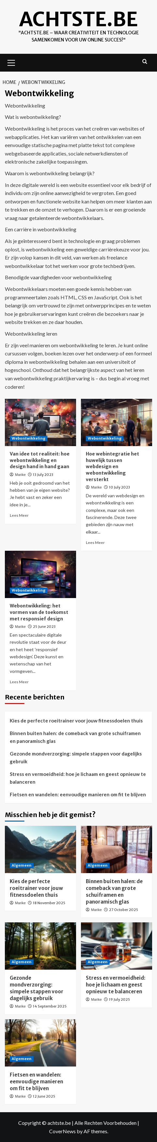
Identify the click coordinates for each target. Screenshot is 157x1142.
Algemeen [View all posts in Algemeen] (22, 865)
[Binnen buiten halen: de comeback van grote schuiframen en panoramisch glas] (116, 849)
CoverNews (62, 1131)
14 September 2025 (50, 1006)
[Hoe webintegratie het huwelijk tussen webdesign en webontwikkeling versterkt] (116, 422)
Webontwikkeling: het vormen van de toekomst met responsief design (39, 612)
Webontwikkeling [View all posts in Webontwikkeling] (29, 438)
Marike (20, 475)
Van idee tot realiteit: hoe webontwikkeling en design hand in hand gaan (40, 460)
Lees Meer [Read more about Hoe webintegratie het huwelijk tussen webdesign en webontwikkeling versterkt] (95, 542)
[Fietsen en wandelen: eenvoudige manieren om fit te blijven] (40, 1043)
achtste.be (78, 19)
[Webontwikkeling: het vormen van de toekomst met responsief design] (40, 574)
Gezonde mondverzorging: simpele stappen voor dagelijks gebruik (76, 757)
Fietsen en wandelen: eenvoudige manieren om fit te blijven (78, 794)
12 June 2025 (44, 1096)
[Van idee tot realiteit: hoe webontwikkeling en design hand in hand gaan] (40, 422)
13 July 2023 (43, 474)
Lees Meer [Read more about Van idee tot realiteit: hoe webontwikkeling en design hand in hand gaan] (19, 515)
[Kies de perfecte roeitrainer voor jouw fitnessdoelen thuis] (40, 849)
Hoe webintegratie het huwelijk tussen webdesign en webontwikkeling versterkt (112, 466)
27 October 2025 (123, 909)
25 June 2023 (44, 626)
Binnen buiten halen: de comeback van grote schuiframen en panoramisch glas (75, 737)
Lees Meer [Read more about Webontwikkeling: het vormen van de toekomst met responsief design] (19, 681)
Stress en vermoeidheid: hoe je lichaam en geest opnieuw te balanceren (78, 778)
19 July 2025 (119, 999)
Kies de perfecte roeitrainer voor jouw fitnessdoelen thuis (76, 720)
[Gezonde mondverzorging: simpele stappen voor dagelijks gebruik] (40, 946)
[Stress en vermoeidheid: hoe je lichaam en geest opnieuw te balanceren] (116, 946)
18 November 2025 (49, 903)
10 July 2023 (119, 487)
